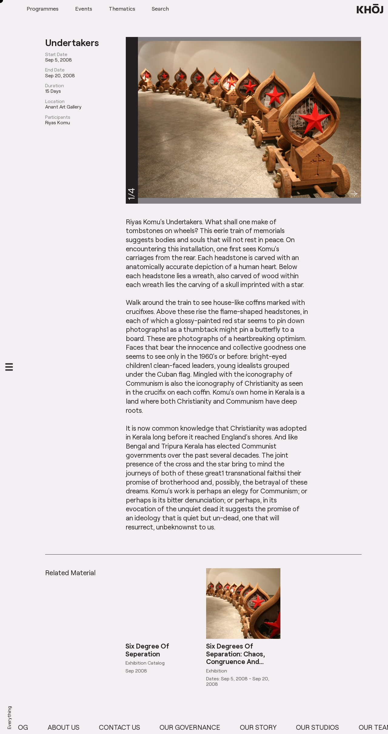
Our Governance (194, 727)
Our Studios (321, 727)
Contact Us (124, 727)
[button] (354, 193)
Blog (23, 727)
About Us (68, 727)
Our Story (262, 727)
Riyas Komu (57, 122)
